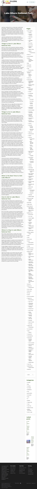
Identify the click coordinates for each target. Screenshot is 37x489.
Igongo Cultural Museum (31, 85)
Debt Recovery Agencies (31, 142)
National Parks (29, 251)
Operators (29, 284)
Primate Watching (30, 318)
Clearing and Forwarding (31, 108)
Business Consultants (31, 95)
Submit (28, 294)
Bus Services (31, 214)
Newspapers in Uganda (31, 177)
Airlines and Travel (32, 159)
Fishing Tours (31, 308)
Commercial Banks (32, 139)
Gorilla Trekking (30, 313)
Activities (28, 382)
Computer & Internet (32, 162)
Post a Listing (29, 289)
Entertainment (31, 133)
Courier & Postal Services (31, 121)
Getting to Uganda (30, 232)
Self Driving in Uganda (31, 228)
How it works (29, 239)
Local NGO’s (31, 167)
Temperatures (32, 52)
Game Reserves (30, 206)
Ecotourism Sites (30, 198)
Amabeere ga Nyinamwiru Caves (31, 82)
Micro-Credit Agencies (31, 148)
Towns (28, 330)
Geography (30, 36)
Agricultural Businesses (31, 89)
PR (27, 398)
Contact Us (29, 77)
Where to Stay (29, 412)
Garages (31, 105)
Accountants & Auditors (32, 191)
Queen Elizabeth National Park (31, 274)
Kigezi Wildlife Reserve (31, 211)
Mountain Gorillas (30, 247)
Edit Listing (29, 202)
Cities (28, 68)
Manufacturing (31, 169)
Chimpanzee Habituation (31, 304)
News (28, 396)
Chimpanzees (31, 327)
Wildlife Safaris (31, 367)
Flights (30, 233)
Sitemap (28, 292)
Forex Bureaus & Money (31, 345)
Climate (30, 32)
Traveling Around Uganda (30, 357)
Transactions (29, 334)
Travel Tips (29, 364)
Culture (30, 123)
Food (28, 391)
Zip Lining (30, 323)
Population (30, 43)
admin (32, 445)
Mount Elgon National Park (31, 267)
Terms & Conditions (30, 296)
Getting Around (29, 212)
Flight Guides (29, 204)
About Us (28, 54)
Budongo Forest (30, 200)
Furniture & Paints (32, 171)
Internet (30, 164)
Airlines (30, 91)
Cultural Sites (29, 79)
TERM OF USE (33, 483)
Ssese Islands (31, 242)
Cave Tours (31, 301)
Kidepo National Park (31, 260)
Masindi (30, 332)
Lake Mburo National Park (31, 262)
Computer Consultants (31, 112)
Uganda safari (8, 47)
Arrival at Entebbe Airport (30, 340)
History (30, 38)
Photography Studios (31, 179)
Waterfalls (29, 369)
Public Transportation (31, 225)
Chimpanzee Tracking (31, 306)
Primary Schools (31, 127)
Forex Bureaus (31, 145)
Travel (28, 404)
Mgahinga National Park (31, 265)
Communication (31, 110)
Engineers (31, 192)
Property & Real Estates (31, 182)
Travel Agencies (30, 335)
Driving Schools (31, 103)
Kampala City (31, 70)
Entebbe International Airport (31, 60)
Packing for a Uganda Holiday (31, 350)
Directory (28, 87)
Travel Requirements (31, 354)
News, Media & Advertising (31, 174)
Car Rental (29, 387)
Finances (30, 137)
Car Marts (31, 99)
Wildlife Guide (31, 362)
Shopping (30, 194)
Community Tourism (29, 72)
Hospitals (31, 155)
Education (30, 125)
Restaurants (31, 186)
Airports (28, 58)
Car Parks (31, 101)
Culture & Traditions (30, 34)
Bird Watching (31, 299)
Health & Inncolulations (31, 348)
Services (30, 188)
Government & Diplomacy (31, 152)
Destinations (29, 389)
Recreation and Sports (31, 185)
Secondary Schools (32, 130)
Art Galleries (31, 93)
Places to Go (29, 285)
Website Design (31, 196)
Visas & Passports (30, 360)
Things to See (29, 325)
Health (28, 235)
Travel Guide (29, 337)
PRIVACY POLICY (29, 483)
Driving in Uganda (30, 223)
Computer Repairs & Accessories (31, 115)
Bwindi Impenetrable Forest (31, 254)
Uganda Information (29, 410)
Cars (29, 97)
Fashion (30, 135)
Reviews (28, 400)
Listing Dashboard (30, 244)
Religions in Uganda (31, 47)
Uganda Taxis (31, 230)
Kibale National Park (31, 257)
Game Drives (31, 310)
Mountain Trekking (30, 315)
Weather (30, 51)
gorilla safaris (29, 393)
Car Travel (30, 216)
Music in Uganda (30, 249)
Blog (28, 63)
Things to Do (29, 298)
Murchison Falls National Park (31, 270)
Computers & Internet (31, 118)
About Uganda (29, 30)
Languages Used (30, 41)
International (31, 157)
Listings (28, 246)
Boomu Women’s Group (30, 75)
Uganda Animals (30, 407)
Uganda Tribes (31, 49)
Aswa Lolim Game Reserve (31, 208)
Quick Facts (31, 44)
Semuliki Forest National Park (31, 281)
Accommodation (30, 56)
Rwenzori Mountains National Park (31, 277)
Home (28, 237)
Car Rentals (29, 66)
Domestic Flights (30, 220)
